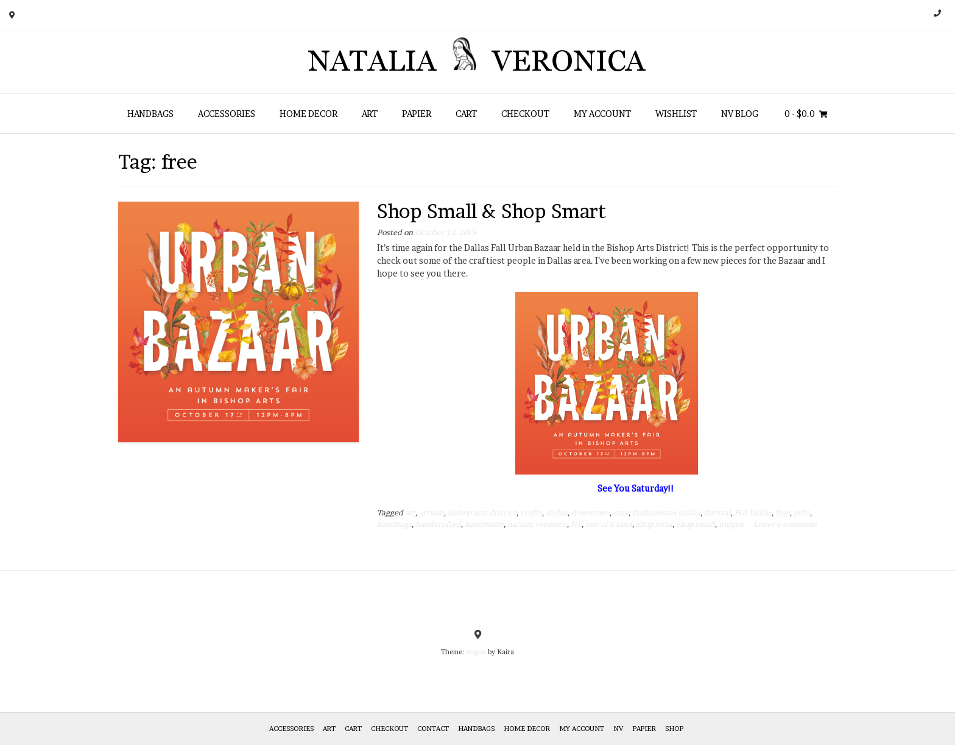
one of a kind (608, 524)
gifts (802, 512)
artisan (431, 512)
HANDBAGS (150, 113)
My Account (602, 113)
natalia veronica (537, 524)
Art (370, 113)
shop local (654, 524)
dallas (557, 512)
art (410, 512)
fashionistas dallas (666, 512)
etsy (621, 512)
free (782, 512)
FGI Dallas (753, 512)
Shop (674, 728)
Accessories (226, 113)
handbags (394, 524)
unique (731, 524)
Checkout (525, 113)
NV (576, 524)
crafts (531, 512)
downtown (590, 512)
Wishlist (676, 113)
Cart (466, 113)
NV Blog (739, 113)
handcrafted (438, 524)
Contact (433, 728)
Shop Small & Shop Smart (491, 211)
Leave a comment (785, 524)
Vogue (476, 652)
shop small (695, 524)
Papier (416, 113)
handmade (484, 524)
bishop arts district (482, 512)
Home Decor (308, 113)
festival (717, 512)
